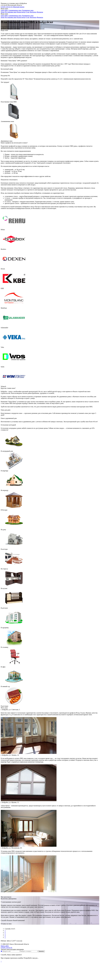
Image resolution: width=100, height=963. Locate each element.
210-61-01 (7, 7)
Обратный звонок (18, 7)
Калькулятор (21, 12)
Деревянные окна (27, 10)
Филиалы (40, 12)
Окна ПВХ (4, 10)
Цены (2, 12)
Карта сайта (5, 946)
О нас (28, 12)
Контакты (33, 12)
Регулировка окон (11, 12)
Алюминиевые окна (14, 10)
